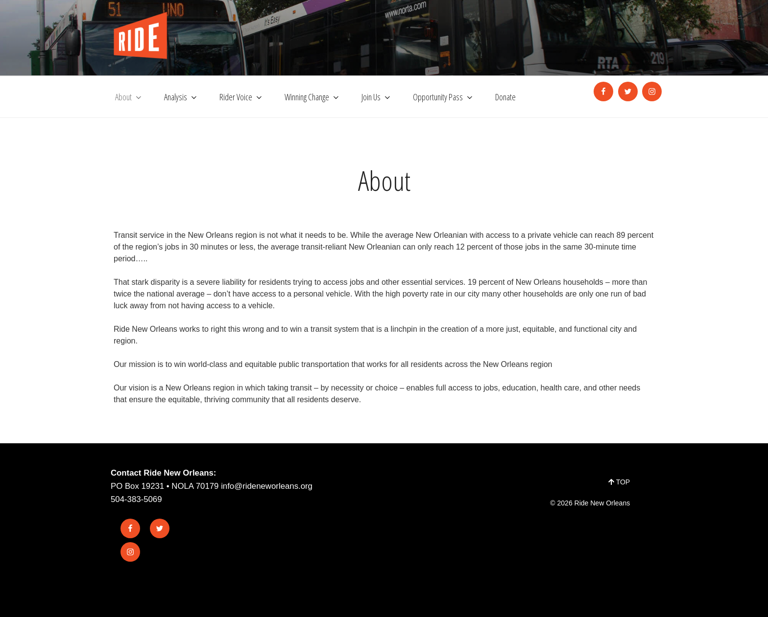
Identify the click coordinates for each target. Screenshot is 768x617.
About (129, 97)
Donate (505, 97)
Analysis (181, 97)
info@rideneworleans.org (266, 486)
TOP (619, 482)
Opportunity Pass (443, 97)
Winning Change (312, 97)
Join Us (376, 97)
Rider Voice (241, 97)
